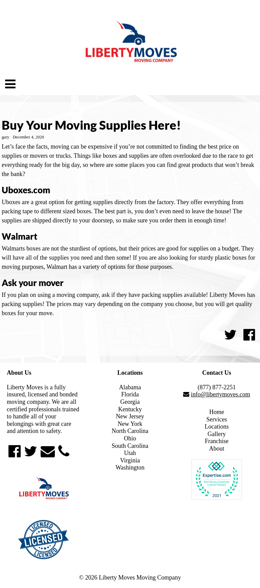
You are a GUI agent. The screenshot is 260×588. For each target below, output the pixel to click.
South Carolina (130, 445)
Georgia (130, 401)
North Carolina (130, 431)
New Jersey (130, 416)
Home (216, 412)
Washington (130, 467)
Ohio (130, 438)
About (216, 448)
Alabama (130, 387)
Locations (217, 426)
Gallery (217, 434)
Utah (130, 453)
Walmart (19, 236)
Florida (130, 394)
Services (217, 419)
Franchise (217, 441)
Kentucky (130, 409)
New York (129, 423)
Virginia (130, 460)
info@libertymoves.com (220, 394)
